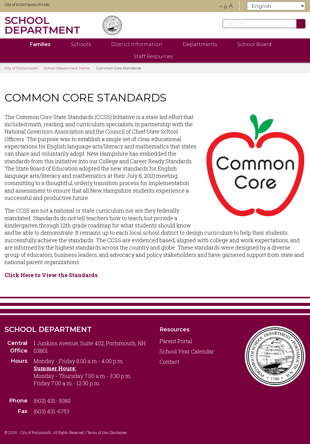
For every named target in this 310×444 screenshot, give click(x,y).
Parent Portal (176, 341)
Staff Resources (153, 56)
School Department (48, 329)
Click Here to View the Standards (51, 275)
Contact (169, 361)
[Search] (264, 23)
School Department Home (67, 68)
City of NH (27, 4)
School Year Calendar (187, 351)
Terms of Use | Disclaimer (107, 432)
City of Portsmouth (21, 68)
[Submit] (300, 23)
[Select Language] (276, 6)
